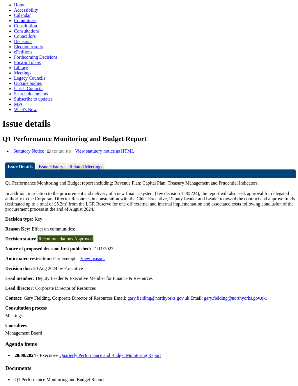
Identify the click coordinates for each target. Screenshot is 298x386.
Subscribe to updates (33, 98)
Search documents (31, 93)
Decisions (23, 41)
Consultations (27, 30)
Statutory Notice (42, 151)
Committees (25, 20)
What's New (25, 109)
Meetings (22, 72)
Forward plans (27, 62)
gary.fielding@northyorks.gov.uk (158, 298)
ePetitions (23, 51)
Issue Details (20, 166)
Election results (28, 46)
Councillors (25, 36)
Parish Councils (28, 88)
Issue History (51, 166)
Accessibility (26, 10)
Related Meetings (86, 166)
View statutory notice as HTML (104, 151)
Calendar (22, 15)
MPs (18, 104)
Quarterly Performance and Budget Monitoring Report (110, 355)
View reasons (92, 258)
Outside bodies (28, 83)
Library (21, 67)
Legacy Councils (29, 78)
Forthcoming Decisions (36, 57)
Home (19, 4)
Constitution (25, 25)
